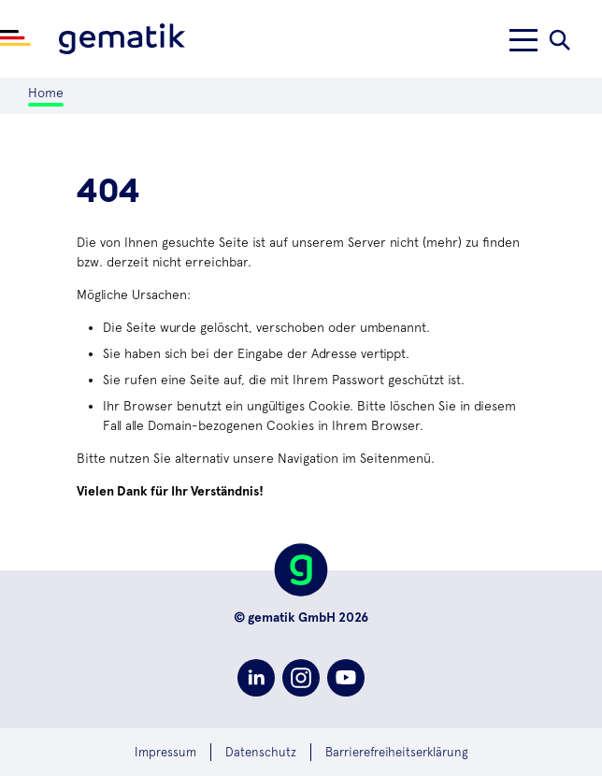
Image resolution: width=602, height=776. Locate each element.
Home (46, 92)
